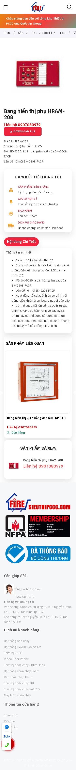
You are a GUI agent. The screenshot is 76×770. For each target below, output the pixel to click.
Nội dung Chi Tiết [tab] (21, 241)
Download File (23, 131)
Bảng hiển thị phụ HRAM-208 (43, 460)
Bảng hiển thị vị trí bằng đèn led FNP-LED (36, 418)
